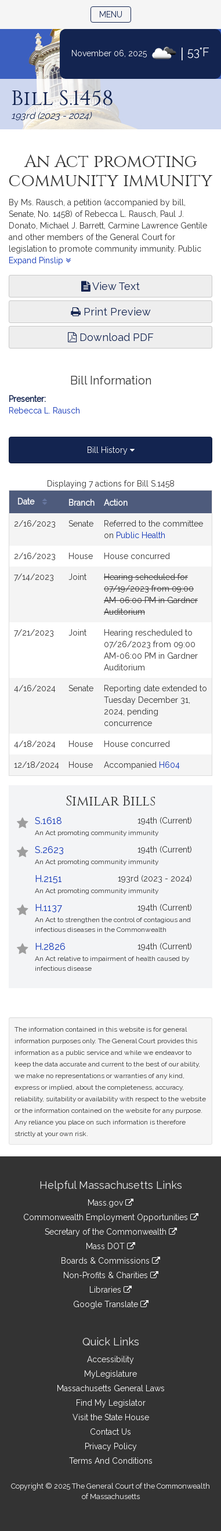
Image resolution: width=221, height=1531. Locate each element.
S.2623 (49, 849)
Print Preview (111, 312)
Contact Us (110, 1431)
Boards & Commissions (110, 1260)
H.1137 (48, 907)
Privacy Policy (111, 1446)
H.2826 (50, 946)
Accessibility (110, 1359)
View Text (110, 286)
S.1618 (48, 820)
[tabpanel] (110, 627)
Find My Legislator (111, 1402)
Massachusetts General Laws (111, 1388)
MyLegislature (110, 1373)
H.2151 (48, 878)
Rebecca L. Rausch (44, 410)
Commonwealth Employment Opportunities (110, 1217)
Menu (115, 13)
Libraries (110, 1289)
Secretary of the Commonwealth (111, 1231)
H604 (169, 765)
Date (35, 502)
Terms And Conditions (111, 1460)
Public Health (140, 535)
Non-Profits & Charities (110, 1275)
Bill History (111, 450)
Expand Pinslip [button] (40, 260)
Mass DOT (110, 1246)
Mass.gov (110, 1202)
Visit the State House (111, 1417)
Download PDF (111, 337)
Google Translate (110, 1304)
